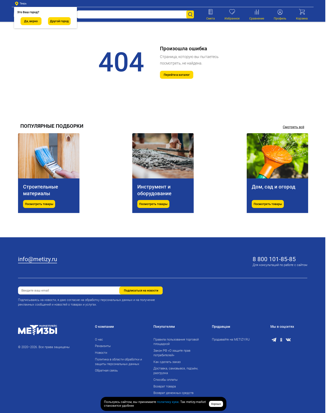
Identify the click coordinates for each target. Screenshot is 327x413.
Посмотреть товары (39, 217)
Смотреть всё (293, 127)
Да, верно (31, 21)
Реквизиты (103, 346)
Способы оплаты (165, 380)
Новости (101, 353)
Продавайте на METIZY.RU (231, 339)
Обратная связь (106, 370)
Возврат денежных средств (173, 393)
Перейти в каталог (177, 74)
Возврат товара (164, 386)
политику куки (168, 402)
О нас (99, 339)
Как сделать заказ (167, 362)
